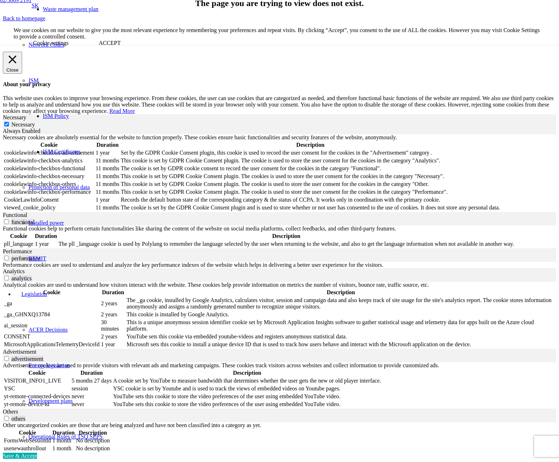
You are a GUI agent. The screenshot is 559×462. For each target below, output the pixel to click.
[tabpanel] (279, 173)
